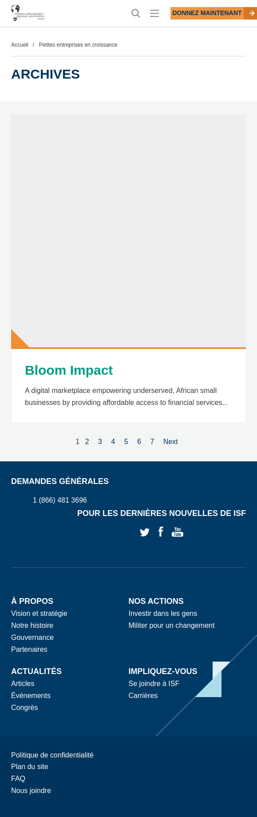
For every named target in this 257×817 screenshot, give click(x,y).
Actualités (36, 671)
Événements (31, 695)
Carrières (143, 695)
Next (170, 441)
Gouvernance (32, 637)
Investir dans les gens (163, 613)
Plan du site (29, 766)
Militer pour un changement (172, 625)
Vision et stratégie (39, 613)
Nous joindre (31, 790)
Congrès (24, 707)
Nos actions (156, 601)
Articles (22, 683)
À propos (32, 601)
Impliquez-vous (163, 671)
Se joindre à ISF (154, 683)
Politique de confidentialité (52, 755)
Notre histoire (32, 625)
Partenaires (29, 649)
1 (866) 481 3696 (60, 500)
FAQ (18, 778)
